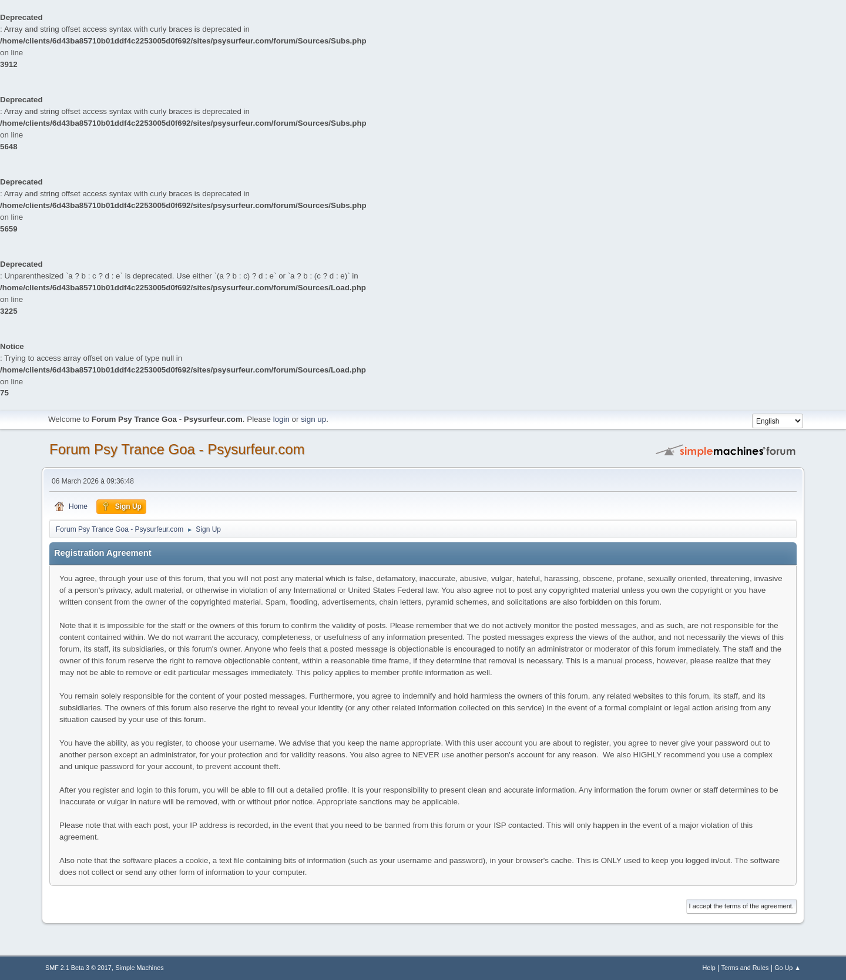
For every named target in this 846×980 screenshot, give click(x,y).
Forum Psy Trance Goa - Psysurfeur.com (177, 449)
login (281, 419)
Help (709, 967)
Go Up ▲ (787, 967)
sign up (313, 419)
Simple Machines (140, 967)
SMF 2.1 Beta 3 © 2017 (78, 967)
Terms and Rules (745, 967)
